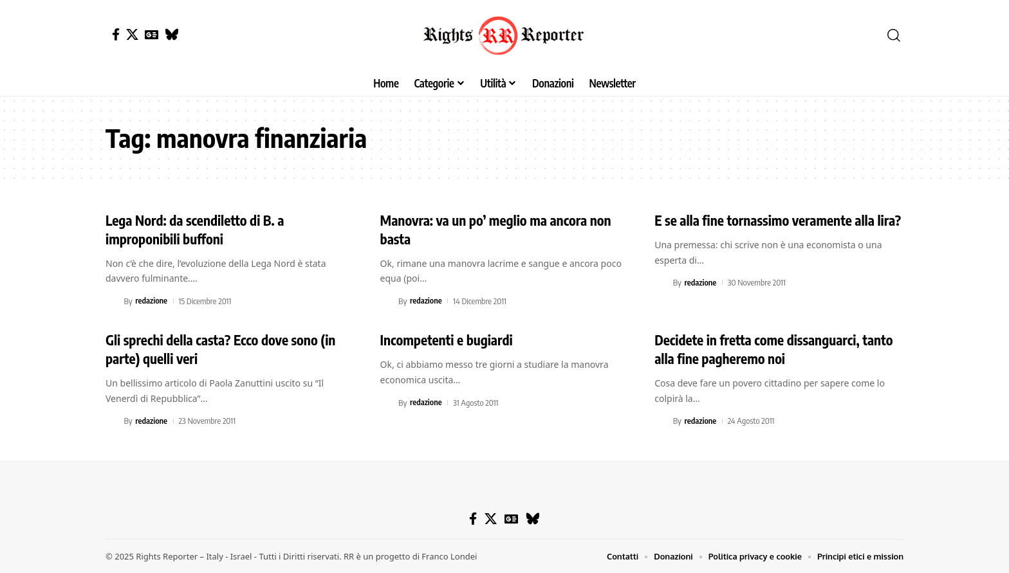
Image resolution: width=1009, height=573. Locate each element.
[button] (893, 35)
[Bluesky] (171, 34)
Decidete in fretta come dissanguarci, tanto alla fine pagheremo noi (778, 349)
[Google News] (152, 34)
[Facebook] (116, 34)
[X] (132, 34)
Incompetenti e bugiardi (449, 340)
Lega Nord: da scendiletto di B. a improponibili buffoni (199, 229)
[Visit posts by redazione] (113, 301)
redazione (151, 301)
